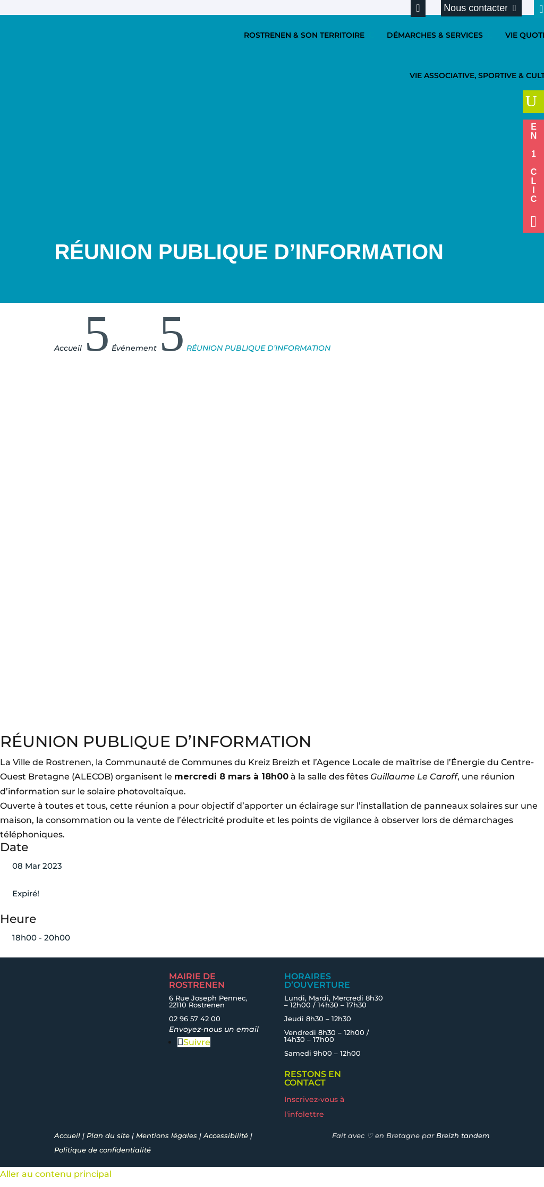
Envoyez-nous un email (214, 1029)
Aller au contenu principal (56, 1174)
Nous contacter (476, 8)
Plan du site (108, 1135)
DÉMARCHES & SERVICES (435, 35)
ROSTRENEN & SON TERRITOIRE (304, 35)
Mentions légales (166, 1135)
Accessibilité (225, 1135)
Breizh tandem (463, 1135)
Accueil (67, 1135)
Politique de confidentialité (102, 1150)
